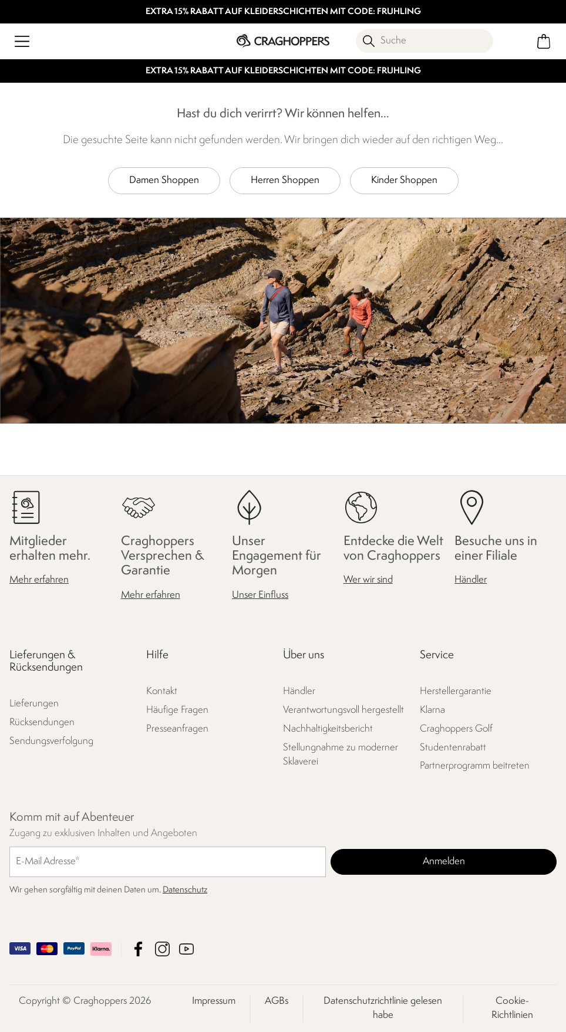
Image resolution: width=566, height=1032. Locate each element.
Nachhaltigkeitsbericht (328, 729)
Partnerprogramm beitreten (475, 767)
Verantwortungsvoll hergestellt (343, 710)
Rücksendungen (42, 723)
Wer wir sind (368, 581)
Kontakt (161, 691)
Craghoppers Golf (456, 729)
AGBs (276, 1001)
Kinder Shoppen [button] (404, 180)
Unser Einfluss (260, 595)
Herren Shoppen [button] (285, 180)
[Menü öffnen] (22, 41)
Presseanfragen (177, 729)
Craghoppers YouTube (186, 949)
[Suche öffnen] (424, 41)
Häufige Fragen (177, 710)
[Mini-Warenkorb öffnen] (544, 41)
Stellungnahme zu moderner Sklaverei (340, 755)
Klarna (432, 710)
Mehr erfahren (39, 581)
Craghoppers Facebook (138, 949)
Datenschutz (185, 890)
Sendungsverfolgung (51, 742)
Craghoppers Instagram (162, 949)
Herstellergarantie (455, 691)
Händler (470, 581)
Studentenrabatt (453, 748)
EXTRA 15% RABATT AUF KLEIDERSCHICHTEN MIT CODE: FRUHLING (283, 12)
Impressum (213, 1001)
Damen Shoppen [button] (164, 180)
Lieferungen (34, 704)
